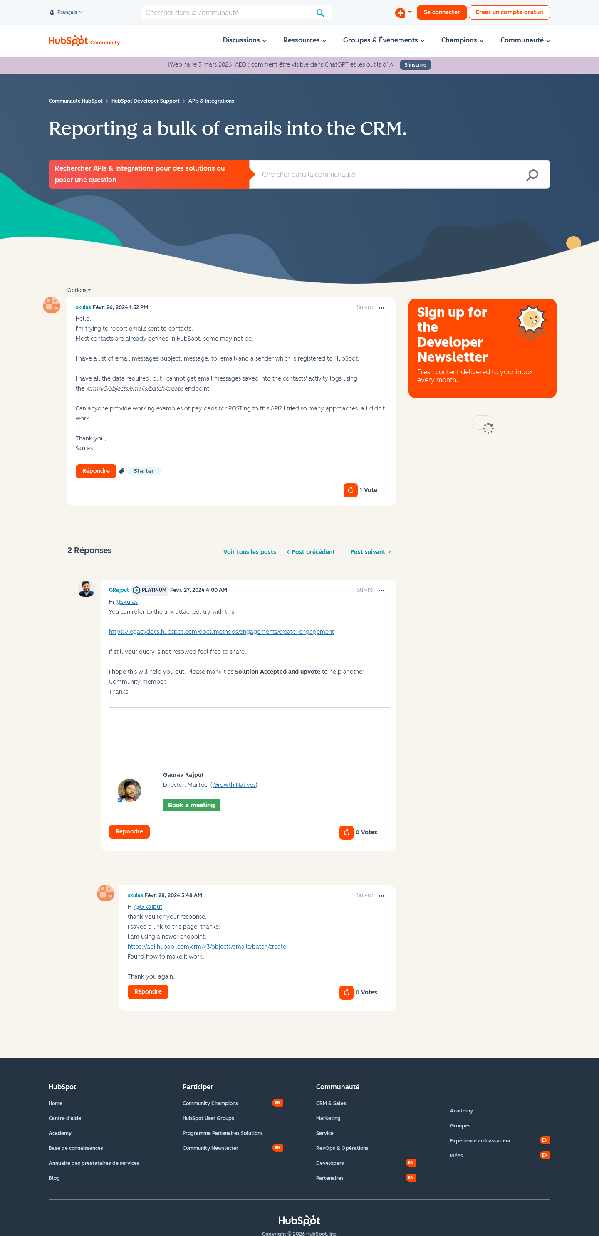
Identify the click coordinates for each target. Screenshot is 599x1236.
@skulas (127, 602)
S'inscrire (415, 65)
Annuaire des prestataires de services (94, 1163)
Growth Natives (234, 785)
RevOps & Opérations (342, 1148)
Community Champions (210, 1103)
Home (55, 1103)
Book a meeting (191, 805)
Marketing (328, 1118)
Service (325, 1133)
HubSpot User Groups (208, 1118)
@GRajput (148, 906)
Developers (330, 1163)
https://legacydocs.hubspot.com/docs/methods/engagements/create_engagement (221, 631)
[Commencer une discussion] (403, 12)
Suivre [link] (365, 307)
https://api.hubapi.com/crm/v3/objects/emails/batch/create (207, 946)
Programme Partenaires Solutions (223, 1133)
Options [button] (76, 290)
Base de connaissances (76, 1148)
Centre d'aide (65, 1118)
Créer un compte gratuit (509, 12)
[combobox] (236, 12)
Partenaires (330, 1178)
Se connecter (442, 12)
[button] (381, 308)
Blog (54, 1178)
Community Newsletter (210, 1148)
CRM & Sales (331, 1103)
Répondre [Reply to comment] (129, 831)
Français (64, 13)
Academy (60, 1133)
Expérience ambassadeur (480, 1141)
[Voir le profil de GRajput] (119, 590)
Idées (456, 1156)
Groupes (460, 1126)
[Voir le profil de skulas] (83, 307)
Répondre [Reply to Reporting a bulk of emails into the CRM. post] (96, 471)
